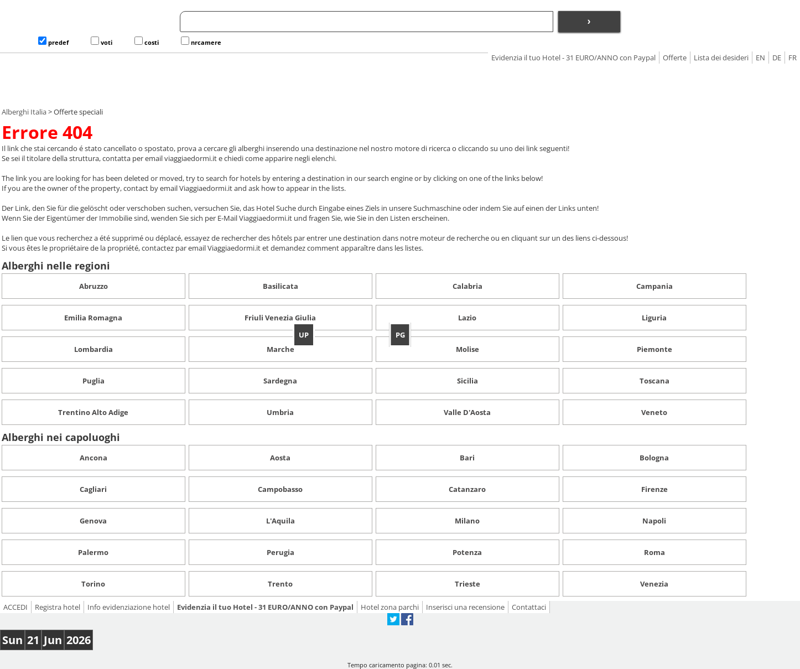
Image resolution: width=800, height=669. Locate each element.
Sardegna (280, 381)
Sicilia (467, 381)
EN (760, 58)
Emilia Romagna (93, 318)
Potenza (467, 552)
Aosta (280, 458)
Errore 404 (47, 132)
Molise (467, 349)
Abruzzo (93, 286)
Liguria (654, 318)
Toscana (654, 381)
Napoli (654, 521)
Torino (93, 584)
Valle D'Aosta (467, 412)
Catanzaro (467, 489)
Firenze (654, 489)
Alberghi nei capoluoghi (61, 437)
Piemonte (654, 349)
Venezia (654, 584)
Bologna (654, 458)
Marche (280, 349)
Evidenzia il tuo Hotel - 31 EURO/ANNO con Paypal (573, 58)
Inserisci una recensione (465, 607)
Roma (654, 552)
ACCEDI (15, 607)
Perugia (280, 552)
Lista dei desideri (721, 58)
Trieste (467, 584)
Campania (654, 286)
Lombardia (93, 349)
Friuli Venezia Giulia (280, 318)
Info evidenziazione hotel (128, 607)
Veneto (654, 412)
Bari (467, 458)
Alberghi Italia (24, 112)
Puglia (93, 381)
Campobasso (280, 489)
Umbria (280, 412)
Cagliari (93, 489)
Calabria (467, 286)
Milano (467, 521)
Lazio (467, 318)
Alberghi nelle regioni (56, 265)
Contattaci (529, 607)
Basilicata (280, 286)
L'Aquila (280, 521)
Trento (280, 584)
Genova (93, 521)
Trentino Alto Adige (93, 412)
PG (400, 335)
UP (304, 335)
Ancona (93, 458)
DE (776, 58)
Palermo (93, 552)
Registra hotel (57, 607)
